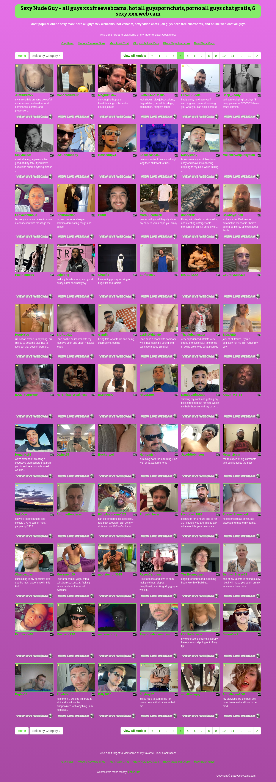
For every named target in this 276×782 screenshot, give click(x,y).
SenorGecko (231, 634)
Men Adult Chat (119, 43)
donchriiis (188, 215)
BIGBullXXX (189, 275)
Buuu (102, 215)
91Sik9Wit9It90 (150, 334)
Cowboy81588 (233, 215)
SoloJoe (21, 514)
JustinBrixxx (24, 95)
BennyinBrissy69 (235, 574)
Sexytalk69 (23, 155)
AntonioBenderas (69, 514)
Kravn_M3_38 (232, 394)
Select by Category (46, 55)
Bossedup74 (107, 155)
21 (249, 55)
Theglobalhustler (193, 334)
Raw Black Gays (204, 43)
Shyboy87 (147, 694)
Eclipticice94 (24, 634)
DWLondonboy (67, 155)
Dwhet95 (63, 454)
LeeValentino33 (26, 215)
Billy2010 (104, 694)
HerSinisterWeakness (72, 394)
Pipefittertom (66, 694)
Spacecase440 (150, 155)
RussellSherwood (235, 514)
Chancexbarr (24, 574)
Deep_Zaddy (232, 95)
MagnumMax (107, 95)
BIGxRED (229, 334)
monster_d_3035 (110, 574)
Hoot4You (22, 334)
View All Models (134, 55)
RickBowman (66, 215)
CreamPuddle (191, 95)
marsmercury (107, 634)
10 (224, 55)
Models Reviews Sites (91, 43)
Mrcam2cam (231, 454)
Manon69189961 (68, 95)
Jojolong (63, 275)
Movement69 (66, 574)
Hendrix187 (23, 454)
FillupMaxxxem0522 (112, 514)
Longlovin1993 (191, 514)
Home (22, 55)
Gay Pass (67, 43)
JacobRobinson (192, 454)
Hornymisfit (148, 454)
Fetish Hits (134, 772)
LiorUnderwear (191, 634)
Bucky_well (106, 454)
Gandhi (103, 334)
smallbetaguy (190, 694)
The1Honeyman (192, 574)
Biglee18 (21, 694)
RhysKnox (147, 394)
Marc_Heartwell (151, 215)
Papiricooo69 (24, 275)
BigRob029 (64, 334)
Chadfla (103, 275)
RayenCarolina (150, 574)
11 (232, 55)
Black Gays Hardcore (176, 43)
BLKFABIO (106, 394)
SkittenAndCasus (152, 95)
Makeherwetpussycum (239, 155)
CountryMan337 (234, 275)
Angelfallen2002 (234, 694)
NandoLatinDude (193, 394)
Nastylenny (189, 155)
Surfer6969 (147, 275)
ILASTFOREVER (26, 394)
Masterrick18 (66, 634)
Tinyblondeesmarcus (155, 634)
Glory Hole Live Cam (146, 43)
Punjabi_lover (150, 514)
